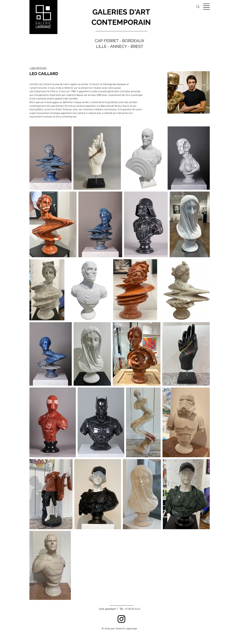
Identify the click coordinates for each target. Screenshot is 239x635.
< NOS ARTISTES (38, 68)
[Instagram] (121, 619)
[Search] (198, 6)
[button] (206, 7)
